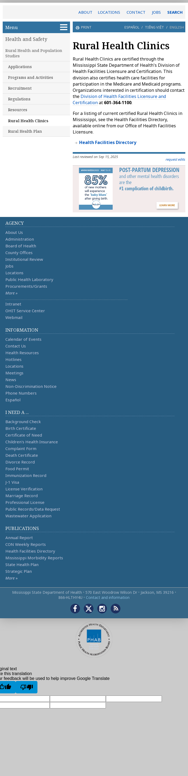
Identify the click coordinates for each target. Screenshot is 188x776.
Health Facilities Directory (30, 551)
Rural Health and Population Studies (33, 53)
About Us (14, 232)
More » (11, 293)
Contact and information (108, 597)
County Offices (19, 252)
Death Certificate (21, 455)
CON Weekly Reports (25, 544)
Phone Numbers (21, 393)
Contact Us (15, 346)
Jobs (9, 266)
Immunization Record (25, 475)
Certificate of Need (23, 435)
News (10, 379)
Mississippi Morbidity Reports (34, 557)
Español (131, 27)
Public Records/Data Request (32, 509)
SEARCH (175, 12)
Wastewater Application (28, 515)
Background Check (23, 421)
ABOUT (85, 12)
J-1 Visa (12, 482)
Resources (17, 109)
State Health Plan (22, 564)
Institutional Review (24, 259)
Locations (14, 272)
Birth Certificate (20, 428)
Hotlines (13, 359)
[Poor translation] (26, 687)
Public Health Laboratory (29, 279)
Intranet (13, 304)
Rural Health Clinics (28, 120)
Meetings (14, 372)
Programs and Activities (30, 77)
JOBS (156, 12)
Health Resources (22, 352)
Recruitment (20, 88)
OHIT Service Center (25, 310)
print (86, 27)
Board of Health (20, 245)
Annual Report (19, 537)
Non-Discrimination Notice (31, 386)
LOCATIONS (109, 12)
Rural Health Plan (25, 131)
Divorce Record (20, 462)
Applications (20, 66)
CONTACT (136, 12)
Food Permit (17, 468)
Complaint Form (20, 448)
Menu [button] (36, 27)
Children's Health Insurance (31, 441)
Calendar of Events (23, 339)
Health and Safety (26, 39)
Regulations (19, 98)
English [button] (177, 27)
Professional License (24, 502)
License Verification (24, 488)
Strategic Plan (18, 571)
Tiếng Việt (154, 27)
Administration (19, 239)
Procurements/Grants (26, 286)
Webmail (13, 317)
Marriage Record (21, 495)
